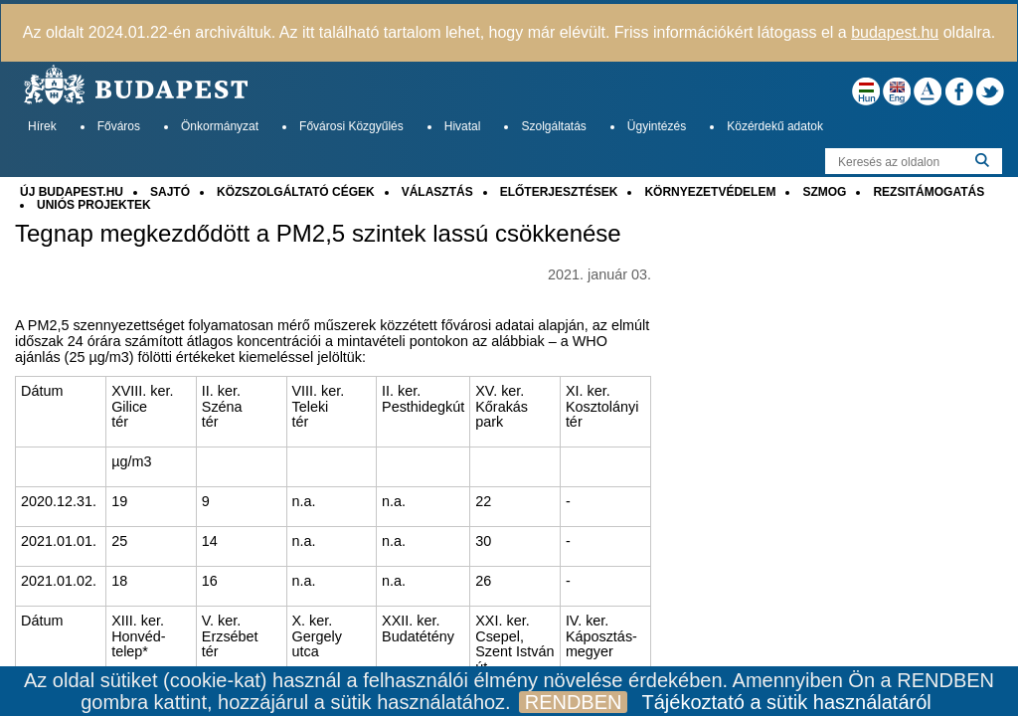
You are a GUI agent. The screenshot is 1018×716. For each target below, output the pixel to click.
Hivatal (462, 126)
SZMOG (824, 192)
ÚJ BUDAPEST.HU (71, 192)
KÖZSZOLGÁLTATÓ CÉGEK (296, 192)
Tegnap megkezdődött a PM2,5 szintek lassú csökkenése (318, 234)
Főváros (118, 126)
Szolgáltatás (553, 126)
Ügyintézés (656, 126)
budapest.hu (894, 32)
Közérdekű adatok (775, 126)
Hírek (42, 126)
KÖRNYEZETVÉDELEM (709, 192)
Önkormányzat (219, 126)
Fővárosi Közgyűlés (351, 126)
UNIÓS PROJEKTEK (94, 205)
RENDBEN (573, 702)
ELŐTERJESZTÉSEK (559, 192)
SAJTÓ (170, 192)
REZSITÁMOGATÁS (928, 192)
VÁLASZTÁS (437, 192)
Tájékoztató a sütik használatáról (786, 702)
